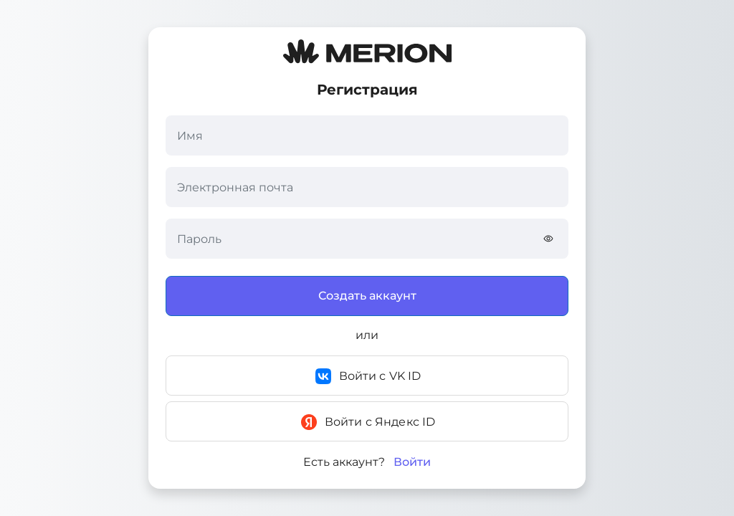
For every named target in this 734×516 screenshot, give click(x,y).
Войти (412, 462)
